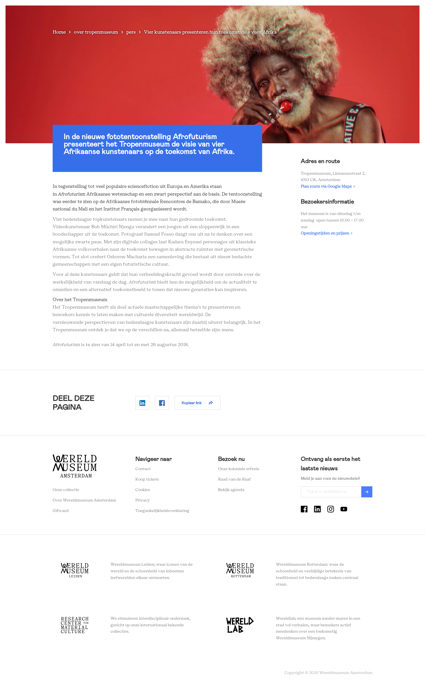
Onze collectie (66, 490)
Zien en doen (203, 14)
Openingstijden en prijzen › (326, 233)
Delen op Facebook (162, 403)
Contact (143, 469)
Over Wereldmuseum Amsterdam (84, 500)
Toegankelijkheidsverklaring (162, 511)
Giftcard (61, 511)
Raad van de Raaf (234, 479)
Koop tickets (147, 479)
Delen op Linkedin (142, 403)
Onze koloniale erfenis (238, 469)
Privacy (142, 500)
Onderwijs (308, 14)
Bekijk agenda (231, 490)
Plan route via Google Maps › (328, 186)
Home (59, 32)
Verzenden (366, 491)
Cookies (142, 490)
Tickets (333, 14)
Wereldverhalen (274, 14)
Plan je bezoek (237, 14)
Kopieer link (191, 402)
